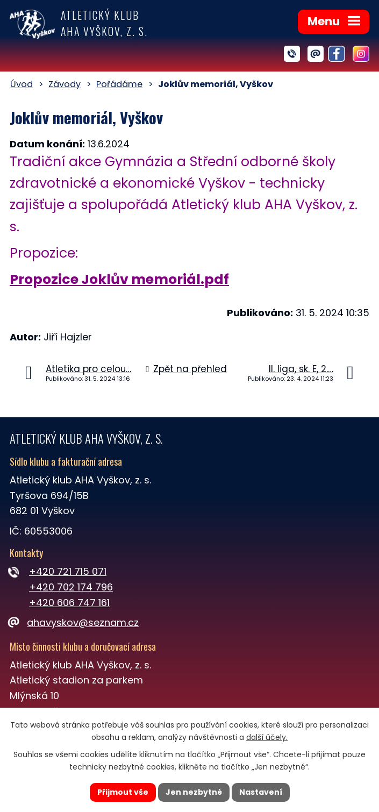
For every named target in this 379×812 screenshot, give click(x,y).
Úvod (21, 84)
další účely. (267, 737)
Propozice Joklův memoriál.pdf (119, 279)
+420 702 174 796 (71, 587)
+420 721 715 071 (67, 571)
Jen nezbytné (194, 792)
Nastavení (260, 792)
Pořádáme (119, 84)
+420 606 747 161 (69, 602)
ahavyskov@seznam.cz (74, 622)
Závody (64, 84)
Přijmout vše (122, 792)
